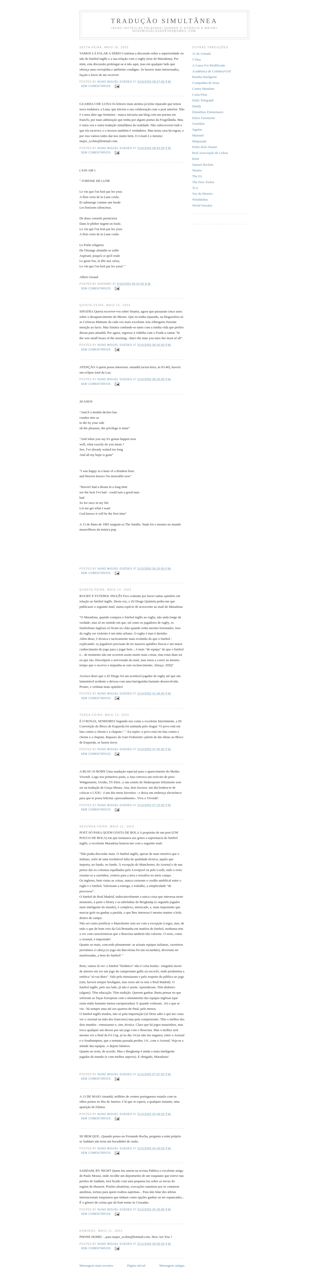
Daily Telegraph (203, 100)
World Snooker (202, 205)
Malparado (199, 141)
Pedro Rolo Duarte (204, 147)
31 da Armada (201, 53)
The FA (197, 176)
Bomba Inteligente (204, 77)
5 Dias (196, 59)
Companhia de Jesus (205, 83)
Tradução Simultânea (164, 21)
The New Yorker (203, 182)
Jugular (197, 129)
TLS (195, 188)
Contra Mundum (203, 89)
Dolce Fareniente (203, 118)
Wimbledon (200, 199)
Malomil (198, 135)
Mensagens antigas (171, 1265)
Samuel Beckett (202, 165)
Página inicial (136, 1265)
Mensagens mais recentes (96, 1265)
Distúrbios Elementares (207, 112)
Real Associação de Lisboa (210, 153)
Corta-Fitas (199, 94)
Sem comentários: (96, 86)
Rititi (195, 159)
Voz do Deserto (202, 193)
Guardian (198, 123)
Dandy (196, 106)
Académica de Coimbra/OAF (211, 71)
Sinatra (197, 170)
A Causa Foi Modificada (208, 65)
